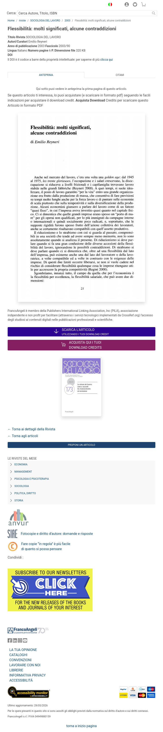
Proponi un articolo (81, 444)
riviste (22, 20)
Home (11, 20)
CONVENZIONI (20, 660)
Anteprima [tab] (46, 75)
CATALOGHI (18, 655)
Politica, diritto (25, 493)
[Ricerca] (153, 13)
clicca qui (106, 59)
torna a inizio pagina (81, 726)
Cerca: (11, 13)
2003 (67, 20)
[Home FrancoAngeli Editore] (22, 5)
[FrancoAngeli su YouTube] (25, 641)
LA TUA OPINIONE (23, 650)
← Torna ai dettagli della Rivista (31, 429)
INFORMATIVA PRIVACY (27, 675)
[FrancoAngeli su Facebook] (10, 641)
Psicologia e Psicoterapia (31, 478)
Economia (20, 464)
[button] (109, 5)
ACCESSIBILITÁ (21, 680)
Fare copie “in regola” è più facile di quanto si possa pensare (45, 546)
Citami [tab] (120, 75)
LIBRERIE (16, 670)
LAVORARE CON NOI (24, 665)
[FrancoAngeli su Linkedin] (15, 641)
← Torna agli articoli (23, 436)
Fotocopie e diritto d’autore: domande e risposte (57, 534)
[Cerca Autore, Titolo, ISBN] (83, 13)
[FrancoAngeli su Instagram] (20, 641)
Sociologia (21, 486)
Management (23, 471)
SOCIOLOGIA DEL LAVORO (45, 20)
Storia (18, 500)
